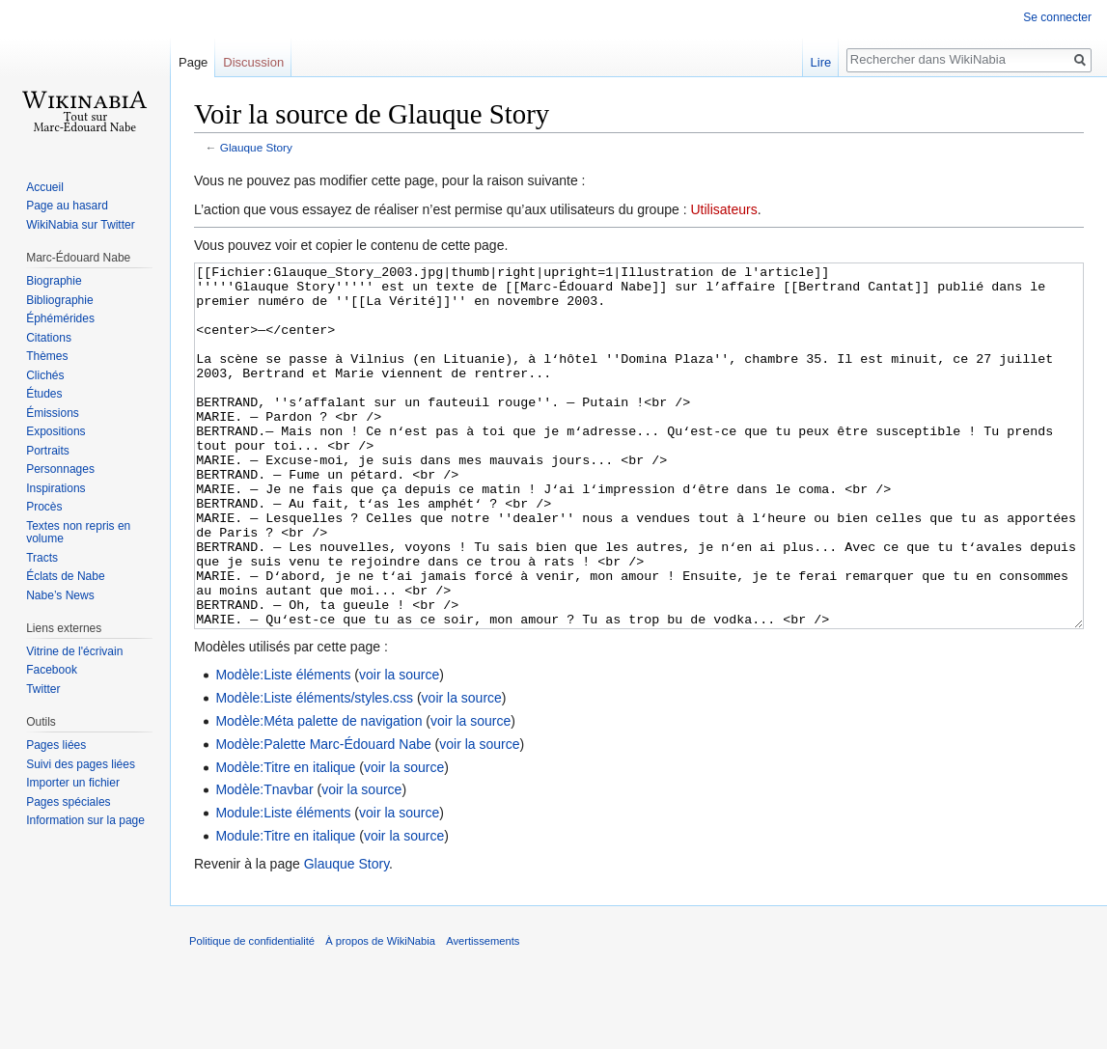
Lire (821, 62)
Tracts (42, 558)
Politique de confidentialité (252, 1013)
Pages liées (56, 745)
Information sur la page (85, 820)
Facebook (51, 669)
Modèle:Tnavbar (264, 862)
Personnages (60, 469)
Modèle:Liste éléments (282, 747)
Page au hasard (67, 205)
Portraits (47, 450)
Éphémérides (60, 318)
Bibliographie (59, 300)
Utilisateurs (723, 209)
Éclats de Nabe (65, 576)
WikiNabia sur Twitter (80, 225)
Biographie (53, 281)
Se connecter (1057, 17)
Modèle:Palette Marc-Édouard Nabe (322, 816)
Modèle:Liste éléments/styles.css (314, 770)
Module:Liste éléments (282, 885)
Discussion (253, 62)
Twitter (43, 689)
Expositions (55, 431)
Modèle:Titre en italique (285, 839)
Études (44, 393)
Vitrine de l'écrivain (74, 651)
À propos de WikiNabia (380, 1013)
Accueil (45, 187)
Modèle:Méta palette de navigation (318, 793)
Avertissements (482, 1013)
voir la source (399, 747)
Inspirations (55, 488)
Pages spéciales (68, 802)
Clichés (45, 375)
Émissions (52, 413)
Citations (48, 338)
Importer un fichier (73, 782)
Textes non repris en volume (78, 532)
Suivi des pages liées (80, 764)
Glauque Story (256, 147)
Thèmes (47, 356)
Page (193, 62)
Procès (44, 506)
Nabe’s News (60, 595)
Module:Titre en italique (285, 908)
